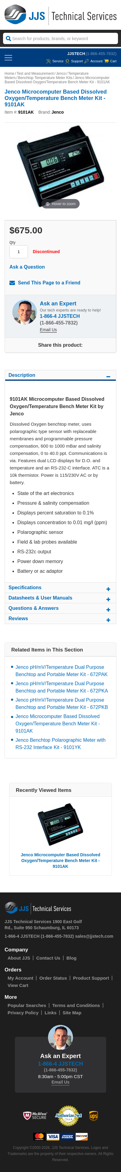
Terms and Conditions (76, 1005)
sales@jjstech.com (94, 936)
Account (93, 61)
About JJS (19, 958)
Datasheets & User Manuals (60, 599)
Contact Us (48, 958)
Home (9, 73)
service (55, 61)
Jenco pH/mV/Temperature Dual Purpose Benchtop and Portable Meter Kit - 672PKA (62, 687)
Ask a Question (27, 267)
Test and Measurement (35, 73)
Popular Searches (27, 1005)
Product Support (91, 978)
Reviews (60, 620)
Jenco (61, 73)
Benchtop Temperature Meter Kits (45, 78)
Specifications (60, 589)
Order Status (53, 978)
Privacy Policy (23, 1012)
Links (51, 1012)
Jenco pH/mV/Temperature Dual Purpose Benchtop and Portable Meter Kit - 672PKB (62, 703)
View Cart (18, 985)
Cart (110, 61)
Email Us (48, 329)
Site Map (72, 1012)
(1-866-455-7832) (101, 53)
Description (60, 376)
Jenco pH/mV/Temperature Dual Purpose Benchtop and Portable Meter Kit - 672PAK (62, 671)
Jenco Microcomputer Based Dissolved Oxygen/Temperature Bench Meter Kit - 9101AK (58, 724)
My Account (20, 978)
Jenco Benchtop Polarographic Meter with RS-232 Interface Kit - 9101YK (60, 743)
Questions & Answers (60, 609)
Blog (71, 958)
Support (74, 61)
